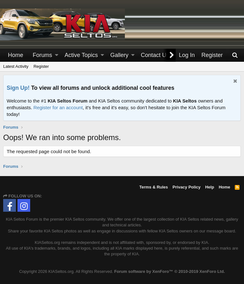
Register (41, 66)
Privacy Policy (186, 187)
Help (209, 187)
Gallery (119, 55)
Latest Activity (15, 66)
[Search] (235, 55)
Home (15, 55)
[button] (56, 55)
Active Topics (81, 55)
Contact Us (155, 55)
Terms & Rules (153, 187)
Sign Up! (18, 88)
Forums (42, 55)
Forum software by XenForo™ (169, 271)
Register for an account (58, 107)
